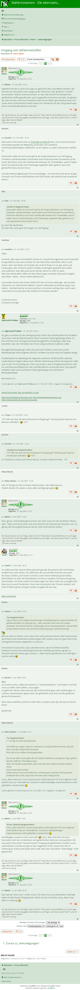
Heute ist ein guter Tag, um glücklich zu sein (20, 392)
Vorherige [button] (40, 63)
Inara (15, 53)
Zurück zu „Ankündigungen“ (21, 943)
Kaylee (21, 53)
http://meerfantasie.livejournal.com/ (17, 397)
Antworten (8, 59)
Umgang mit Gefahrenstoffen (21, 50)
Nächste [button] (51, 63)
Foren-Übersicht (21, 39)
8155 (17, 77)
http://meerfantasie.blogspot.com (47, 397)
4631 (18, 553)
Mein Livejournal (9, 596)
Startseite (8, 39)
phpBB (31, 986)
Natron (4, 74)
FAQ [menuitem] (5, 27)
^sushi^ (4, 555)
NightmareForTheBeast (10, 320)
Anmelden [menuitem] (8, 31)
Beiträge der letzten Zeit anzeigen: (40, 922)
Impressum (6, 981)
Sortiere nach (30, 926)
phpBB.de (51, 988)
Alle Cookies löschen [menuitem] (12, 977)
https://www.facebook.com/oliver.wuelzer (19, 400)
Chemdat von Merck (40, 141)
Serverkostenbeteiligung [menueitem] (14, 18)
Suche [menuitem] (3, 43)
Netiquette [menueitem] (8, 23)
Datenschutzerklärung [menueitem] (13, 14)
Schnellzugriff (39, 11)
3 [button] (48, 63)
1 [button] (42, 63)
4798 (28, 321)
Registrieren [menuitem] (9, 34)
